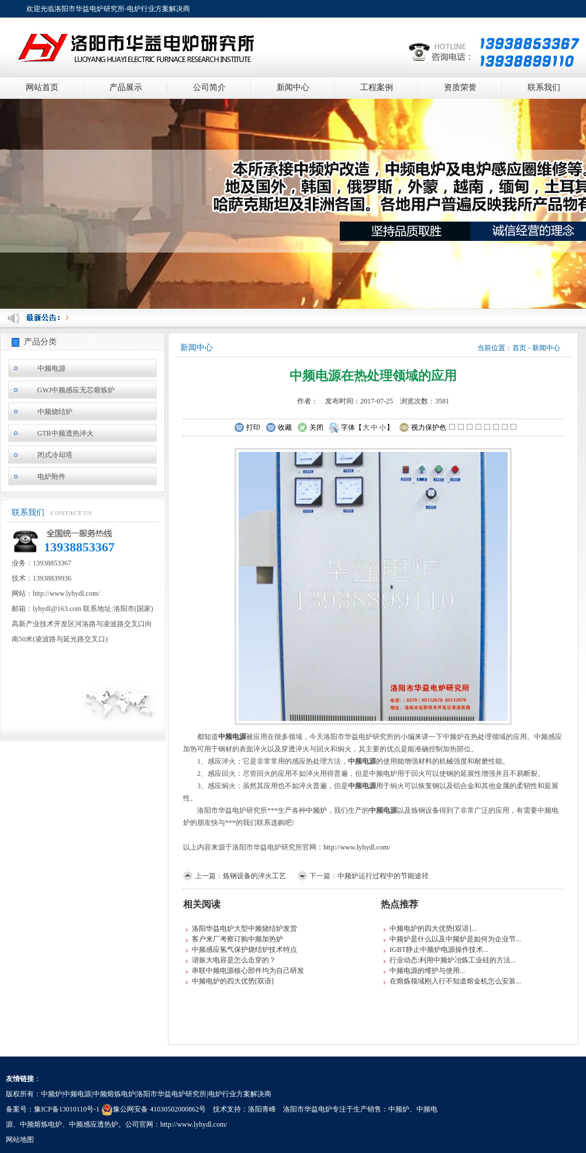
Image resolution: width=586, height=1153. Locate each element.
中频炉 (316, 810)
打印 (247, 428)
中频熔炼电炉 (41, 1124)
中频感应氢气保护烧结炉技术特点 (244, 949)
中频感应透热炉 (93, 1124)
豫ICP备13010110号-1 (66, 1109)
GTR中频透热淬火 (65, 433)
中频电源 (51, 368)
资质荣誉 (460, 87)
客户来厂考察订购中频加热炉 (237, 939)
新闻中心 (293, 87)
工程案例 (376, 87)
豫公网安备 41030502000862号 (153, 1109)
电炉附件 (51, 476)
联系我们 (544, 87)
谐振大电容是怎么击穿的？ (234, 960)
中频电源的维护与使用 (424, 970)
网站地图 (20, 1139)
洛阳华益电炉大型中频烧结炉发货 (244, 928)
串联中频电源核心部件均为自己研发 (248, 970)
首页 (519, 348)
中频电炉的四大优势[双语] (233, 981)
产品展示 (125, 87)
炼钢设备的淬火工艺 (254, 876)
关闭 (310, 428)
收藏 (279, 428)
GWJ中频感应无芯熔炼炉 (76, 390)
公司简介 (209, 87)
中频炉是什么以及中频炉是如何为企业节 (452, 939)
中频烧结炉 (55, 412)
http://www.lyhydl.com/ (357, 847)
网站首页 (42, 87)
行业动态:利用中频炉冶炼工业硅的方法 (450, 960)
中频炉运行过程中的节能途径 (383, 876)
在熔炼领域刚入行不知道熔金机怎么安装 (452, 981)
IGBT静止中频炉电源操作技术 (436, 949)
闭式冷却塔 (55, 455)
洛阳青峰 (262, 1109)
